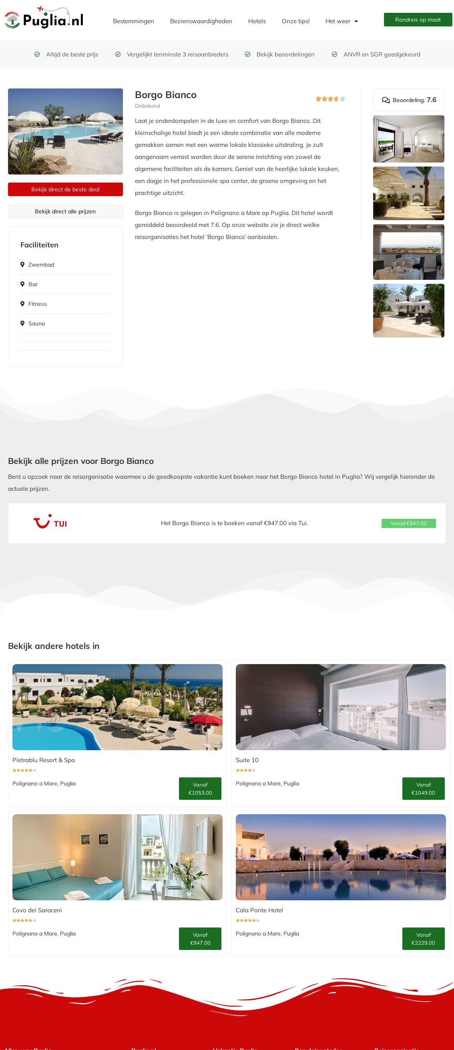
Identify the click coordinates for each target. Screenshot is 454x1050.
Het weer (341, 21)
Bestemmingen (133, 21)
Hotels (257, 21)
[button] (409, 523)
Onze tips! (295, 21)
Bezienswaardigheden (201, 21)
